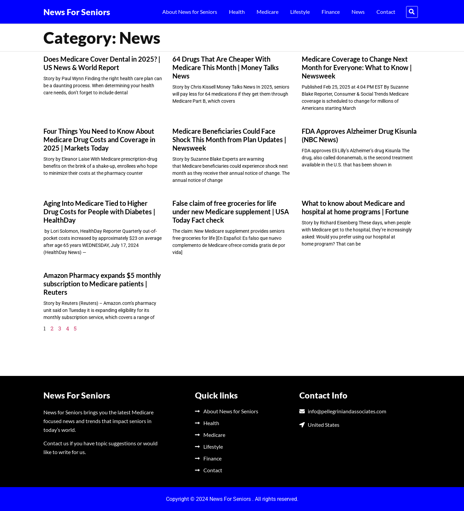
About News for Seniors (189, 11)
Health (237, 11)
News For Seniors (76, 12)
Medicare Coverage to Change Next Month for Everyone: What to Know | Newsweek (357, 67)
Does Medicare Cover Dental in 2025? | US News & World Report (101, 63)
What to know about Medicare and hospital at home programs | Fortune (355, 207)
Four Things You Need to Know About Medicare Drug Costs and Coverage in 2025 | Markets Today (99, 139)
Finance (331, 11)
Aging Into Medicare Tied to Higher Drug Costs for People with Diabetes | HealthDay (99, 211)
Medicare (267, 11)
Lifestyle (300, 11)
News (358, 11)
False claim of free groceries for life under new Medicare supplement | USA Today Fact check (230, 211)
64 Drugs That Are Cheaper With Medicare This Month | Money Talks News (225, 67)
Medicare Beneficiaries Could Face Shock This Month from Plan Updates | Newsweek (229, 139)
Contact (385, 11)
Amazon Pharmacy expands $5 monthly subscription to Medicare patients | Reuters (102, 283)
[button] (412, 12)
